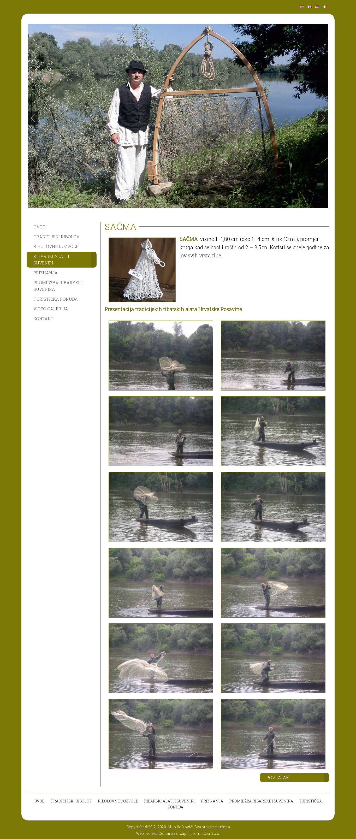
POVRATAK (277, 777)
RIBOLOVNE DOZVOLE (56, 246)
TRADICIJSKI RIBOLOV (56, 236)
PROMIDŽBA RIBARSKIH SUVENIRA (57, 286)
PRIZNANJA (45, 272)
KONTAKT (43, 318)
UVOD (39, 226)
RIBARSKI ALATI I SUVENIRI (51, 259)
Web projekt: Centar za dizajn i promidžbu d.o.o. (178, 833)
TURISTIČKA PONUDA (55, 299)
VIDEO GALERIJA (50, 308)
